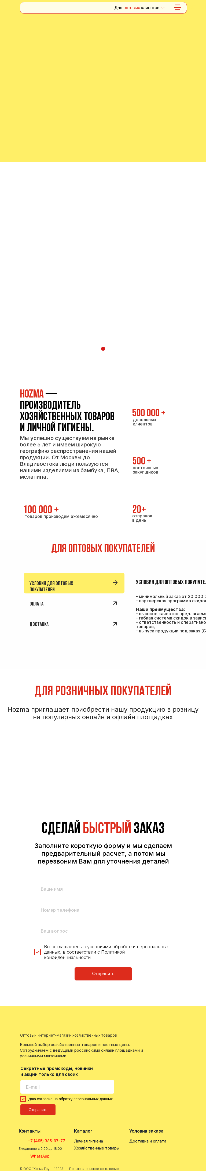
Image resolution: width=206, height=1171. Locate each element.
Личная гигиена (88, 1141)
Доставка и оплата (147, 1141)
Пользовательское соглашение (94, 1169)
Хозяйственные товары (96, 1148)
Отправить (103, 973)
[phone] (103, 910)
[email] (67, 1087)
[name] (103, 889)
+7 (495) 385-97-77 (46, 1140)
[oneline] (103, 931)
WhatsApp (40, 1156)
